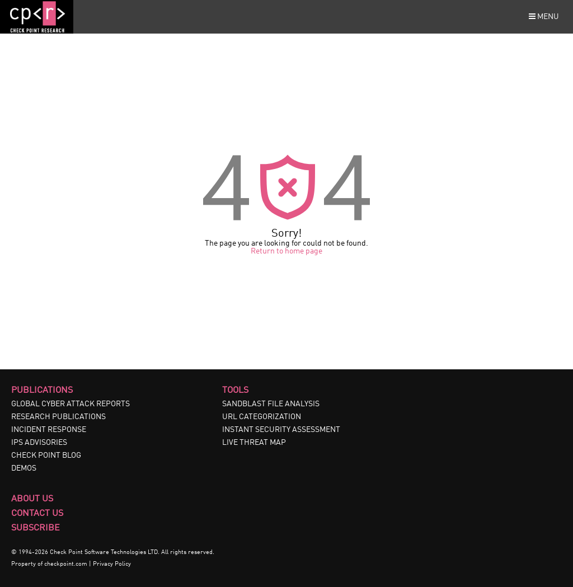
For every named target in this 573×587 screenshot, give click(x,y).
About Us (32, 499)
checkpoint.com (65, 564)
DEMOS (23, 468)
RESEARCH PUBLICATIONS (58, 417)
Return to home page (286, 251)
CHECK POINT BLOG (46, 455)
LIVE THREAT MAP (254, 443)
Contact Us (37, 513)
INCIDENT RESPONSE (48, 430)
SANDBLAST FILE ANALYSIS (271, 404)
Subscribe (35, 528)
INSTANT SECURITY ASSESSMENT (281, 430)
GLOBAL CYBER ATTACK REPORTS (70, 404)
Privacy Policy (112, 564)
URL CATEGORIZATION (261, 417)
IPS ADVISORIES (39, 443)
